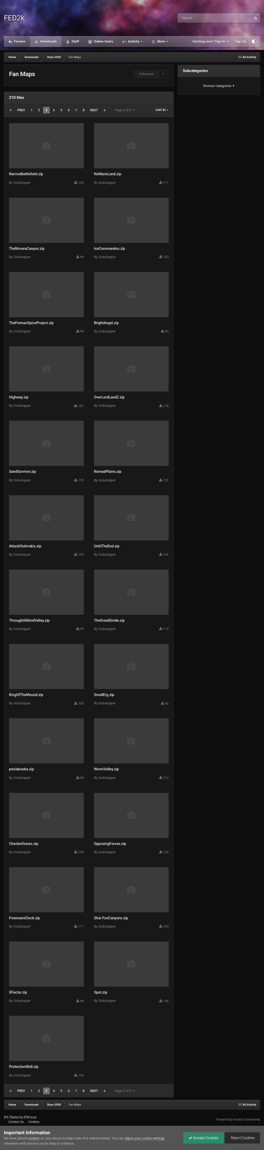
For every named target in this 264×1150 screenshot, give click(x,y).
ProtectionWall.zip (23, 1067)
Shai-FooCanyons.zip (111, 918)
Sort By (162, 110)
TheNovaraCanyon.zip (27, 248)
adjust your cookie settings (144, 1138)
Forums (19, 41)
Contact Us (16, 1122)
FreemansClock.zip (24, 918)
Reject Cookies (242, 1138)
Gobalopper (22, 183)
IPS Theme (11, 1117)
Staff (75, 41)
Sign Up (240, 41)
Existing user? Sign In (211, 41)
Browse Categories (218, 86)
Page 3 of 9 (124, 110)
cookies (34, 1138)
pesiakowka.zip (21, 769)
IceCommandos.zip (109, 248)
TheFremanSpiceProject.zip (31, 323)
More (161, 41)
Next (94, 110)
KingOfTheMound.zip (26, 695)
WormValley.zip (106, 769)
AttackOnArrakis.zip (25, 546)
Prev (21, 110)
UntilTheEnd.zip (107, 546)
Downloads (48, 41)
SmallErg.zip (104, 695)
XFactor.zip (18, 992)
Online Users (103, 41)
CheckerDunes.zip (23, 844)
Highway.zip (18, 397)
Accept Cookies (203, 1138)
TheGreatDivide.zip (109, 620)
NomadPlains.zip (108, 471)
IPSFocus (29, 1117)
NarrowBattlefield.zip (26, 174)
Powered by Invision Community (238, 1119)
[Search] (200, 18)
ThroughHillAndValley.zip (29, 620)
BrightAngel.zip (106, 323)
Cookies (33, 1122)
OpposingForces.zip (110, 844)
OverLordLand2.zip (109, 397)
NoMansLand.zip (107, 174)
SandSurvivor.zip (22, 471)
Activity (133, 41)
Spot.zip (100, 992)
